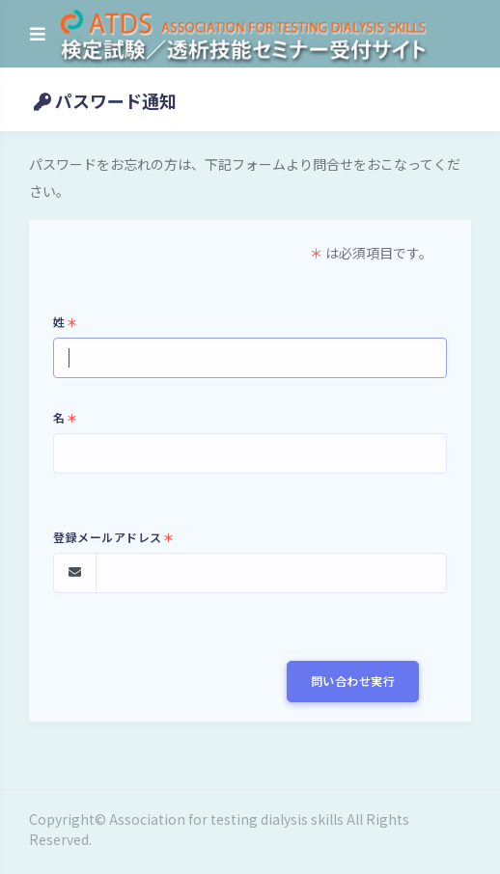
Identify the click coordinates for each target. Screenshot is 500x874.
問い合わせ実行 (353, 680)
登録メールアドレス (113, 537)
